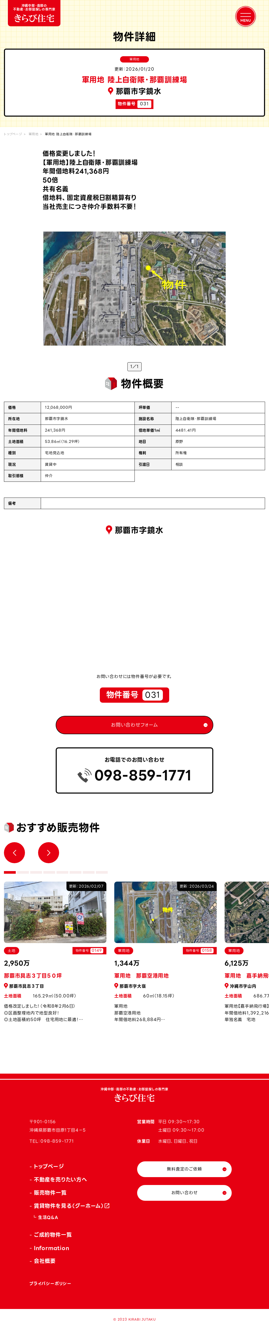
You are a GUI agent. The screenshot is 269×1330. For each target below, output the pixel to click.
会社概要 (45, 1261)
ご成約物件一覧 (53, 1235)
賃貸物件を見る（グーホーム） (69, 1206)
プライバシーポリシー (50, 1283)
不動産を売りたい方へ (60, 1180)
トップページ (13, 134)
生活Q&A (48, 1217)
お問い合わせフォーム (134, 725)
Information (51, 1248)
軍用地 (34, 134)
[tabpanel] (165, 955)
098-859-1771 (143, 775)
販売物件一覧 (50, 1193)
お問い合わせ (184, 1192)
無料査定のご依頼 (184, 1169)
